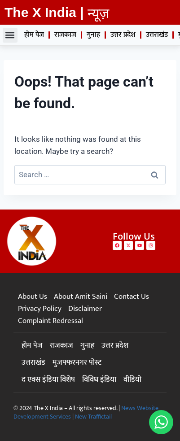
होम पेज (34, 35)
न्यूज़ (98, 13)
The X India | (44, 12)
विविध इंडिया (99, 379)
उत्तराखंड (157, 35)
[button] (10, 35)
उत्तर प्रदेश (123, 35)
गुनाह (93, 35)
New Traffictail (93, 416)
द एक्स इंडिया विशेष (48, 379)
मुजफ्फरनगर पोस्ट (77, 362)
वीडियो (132, 379)
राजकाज (65, 35)
